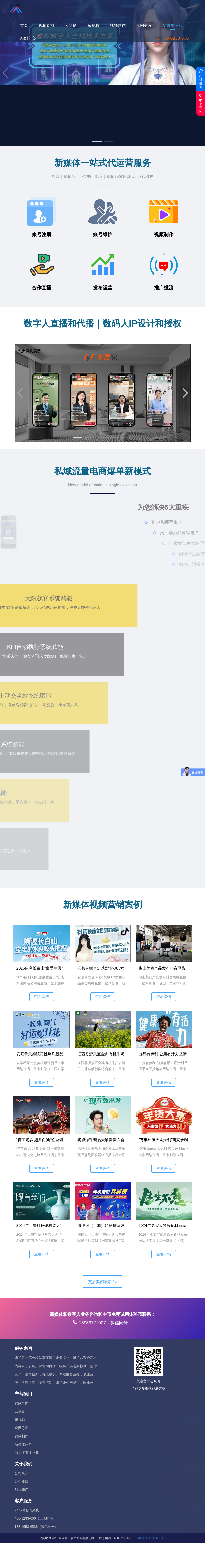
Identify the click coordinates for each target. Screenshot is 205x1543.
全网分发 (146, 25)
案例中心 (30, 38)
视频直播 (49, 25)
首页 (26, 25)
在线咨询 (201, 79)
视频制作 (120, 25)
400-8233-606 (175, 38)
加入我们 (21, 1490)
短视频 (96, 25)
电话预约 (201, 103)
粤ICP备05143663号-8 (152, 1538)
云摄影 (73, 25)
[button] (97, 141)
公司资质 (21, 1481)
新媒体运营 (175, 25)
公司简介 (21, 1473)
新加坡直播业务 (27, 1453)
